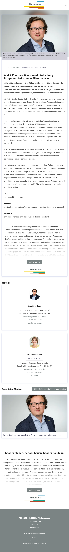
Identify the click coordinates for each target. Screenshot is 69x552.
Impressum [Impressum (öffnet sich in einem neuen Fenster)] (34, 537)
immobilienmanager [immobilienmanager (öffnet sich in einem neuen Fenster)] (34, 323)
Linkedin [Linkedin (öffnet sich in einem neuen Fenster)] (34, 376)
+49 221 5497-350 (34, 372)
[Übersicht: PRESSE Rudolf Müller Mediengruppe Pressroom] (34, 5)
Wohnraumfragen (30, 207)
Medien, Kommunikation (13, 207)
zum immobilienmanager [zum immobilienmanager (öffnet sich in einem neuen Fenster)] (13, 197)
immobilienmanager (11, 217)
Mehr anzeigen (34, 262)
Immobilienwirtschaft (28, 217)
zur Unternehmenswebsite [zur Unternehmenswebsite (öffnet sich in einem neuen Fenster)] (34, 534)
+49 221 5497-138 (34, 320)
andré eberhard (43, 217)
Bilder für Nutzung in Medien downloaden (50, 389)
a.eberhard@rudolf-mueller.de (34, 317)
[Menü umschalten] (3, 5)
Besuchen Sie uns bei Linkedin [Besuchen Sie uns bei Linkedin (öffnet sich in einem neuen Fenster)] (34, 543)
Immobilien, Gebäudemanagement (50, 207)
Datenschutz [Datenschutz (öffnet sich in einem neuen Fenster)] (34, 540)
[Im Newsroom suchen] (66, 5)
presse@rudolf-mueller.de (34, 369)
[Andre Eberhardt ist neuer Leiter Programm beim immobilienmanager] (34, 413)
